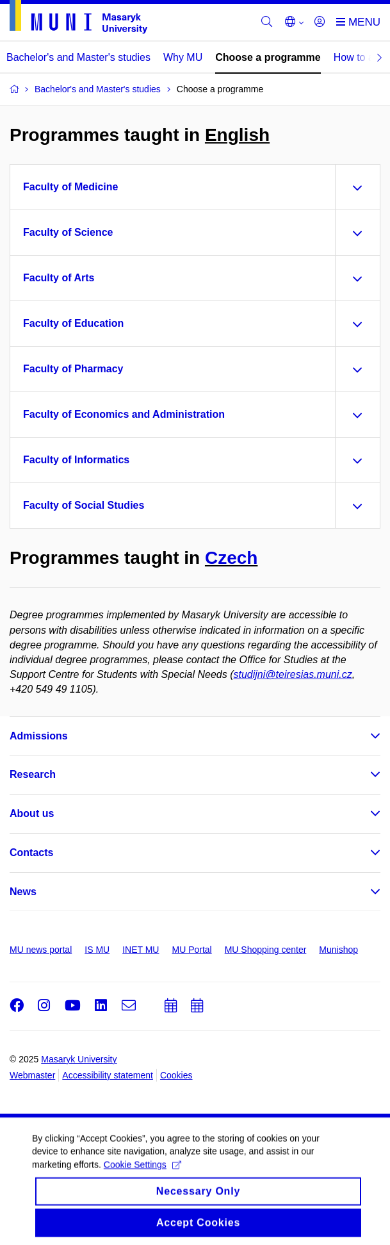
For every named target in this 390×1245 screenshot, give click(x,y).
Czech (231, 558)
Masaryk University (79, 1059)
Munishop (338, 949)
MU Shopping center (266, 949)
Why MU (182, 57)
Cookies (176, 1075)
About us (32, 813)
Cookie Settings (142, 1173)
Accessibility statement (107, 1075)
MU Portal (191, 949)
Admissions (39, 735)
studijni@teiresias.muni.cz (293, 674)
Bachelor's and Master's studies (78, 57)
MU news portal (41, 949)
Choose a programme (267, 57)
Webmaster (32, 1075)
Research (33, 774)
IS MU (97, 949)
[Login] (319, 22)
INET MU (140, 949)
